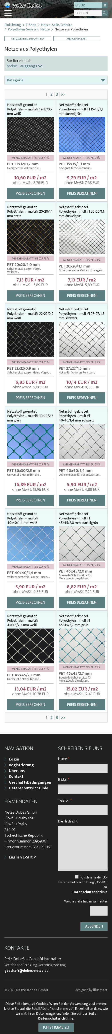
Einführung (12, 25)
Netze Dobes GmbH (32, 990)
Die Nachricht (68, 821)
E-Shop (31, 25)
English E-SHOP (22, 857)
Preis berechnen (30, 193)
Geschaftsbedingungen (30, 782)
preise (12, 66)
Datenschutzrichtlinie (28, 788)
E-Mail (63, 780)
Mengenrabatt (77, 38)
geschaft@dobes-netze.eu (26, 970)
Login (14, 759)
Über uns (17, 771)
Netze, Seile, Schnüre (56, 25)
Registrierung (21, 765)
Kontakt (16, 776)
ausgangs (28, 66)
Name (63, 759)
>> (63, 94)
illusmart (100, 990)
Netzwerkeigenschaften (27, 38)
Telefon (65, 801)
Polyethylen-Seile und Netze (29, 29)
